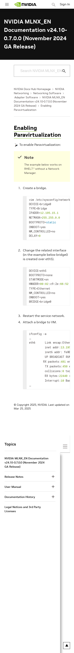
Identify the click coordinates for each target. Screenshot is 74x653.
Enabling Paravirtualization (37, 131)
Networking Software (47, 93)
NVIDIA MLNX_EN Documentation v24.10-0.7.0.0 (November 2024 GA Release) (40, 101)
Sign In (65, 4)
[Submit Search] (62, 71)
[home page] (25, 4)
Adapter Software (26, 97)
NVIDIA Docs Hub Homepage (32, 89)
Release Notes (14, 471)
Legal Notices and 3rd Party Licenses (23, 503)
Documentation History (20, 491)
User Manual (13, 481)
